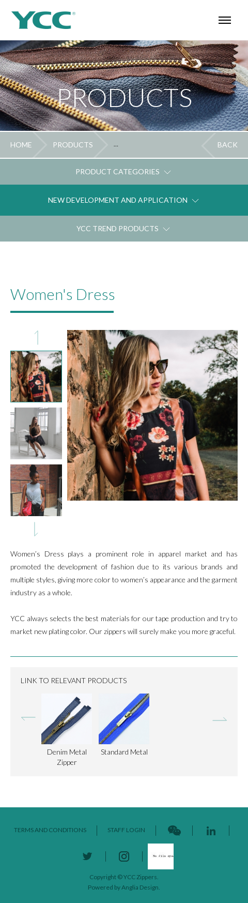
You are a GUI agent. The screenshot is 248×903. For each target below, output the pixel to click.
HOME (21, 144)
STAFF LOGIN (126, 830)
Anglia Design (140, 887)
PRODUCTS (73, 144)
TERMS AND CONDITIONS (50, 830)
